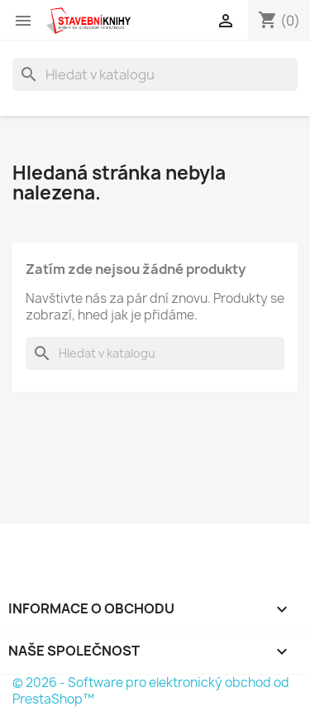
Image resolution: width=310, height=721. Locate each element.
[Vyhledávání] (155, 74)
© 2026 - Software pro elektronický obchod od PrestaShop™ (150, 691)
